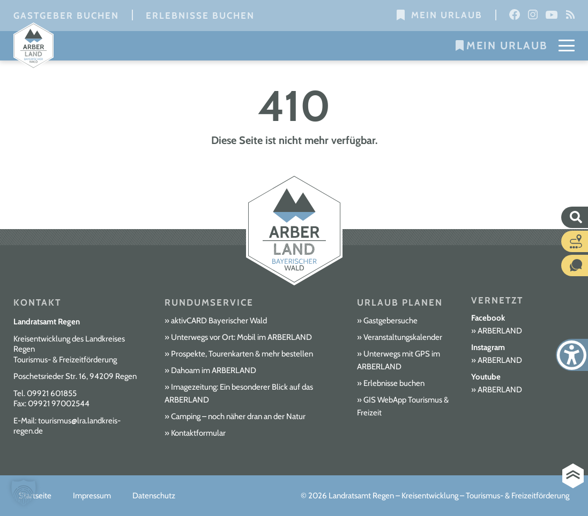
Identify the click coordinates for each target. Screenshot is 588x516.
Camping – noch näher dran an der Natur (238, 416)
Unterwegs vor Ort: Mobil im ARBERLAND (241, 337)
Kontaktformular (198, 433)
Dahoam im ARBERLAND (213, 370)
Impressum (92, 495)
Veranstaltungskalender (402, 337)
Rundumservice (209, 302)
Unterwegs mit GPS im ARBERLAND (398, 360)
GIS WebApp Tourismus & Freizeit (403, 406)
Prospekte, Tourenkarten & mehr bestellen (242, 354)
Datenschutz (153, 495)
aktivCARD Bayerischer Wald (219, 320)
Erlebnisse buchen (200, 15)
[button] (23, 492)
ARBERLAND (500, 331)
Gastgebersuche (390, 320)
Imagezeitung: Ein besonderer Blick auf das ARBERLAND (239, 393)
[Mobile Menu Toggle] (567, 45)
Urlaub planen (400, 302)
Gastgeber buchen (66, 15)
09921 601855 (52, 393)
